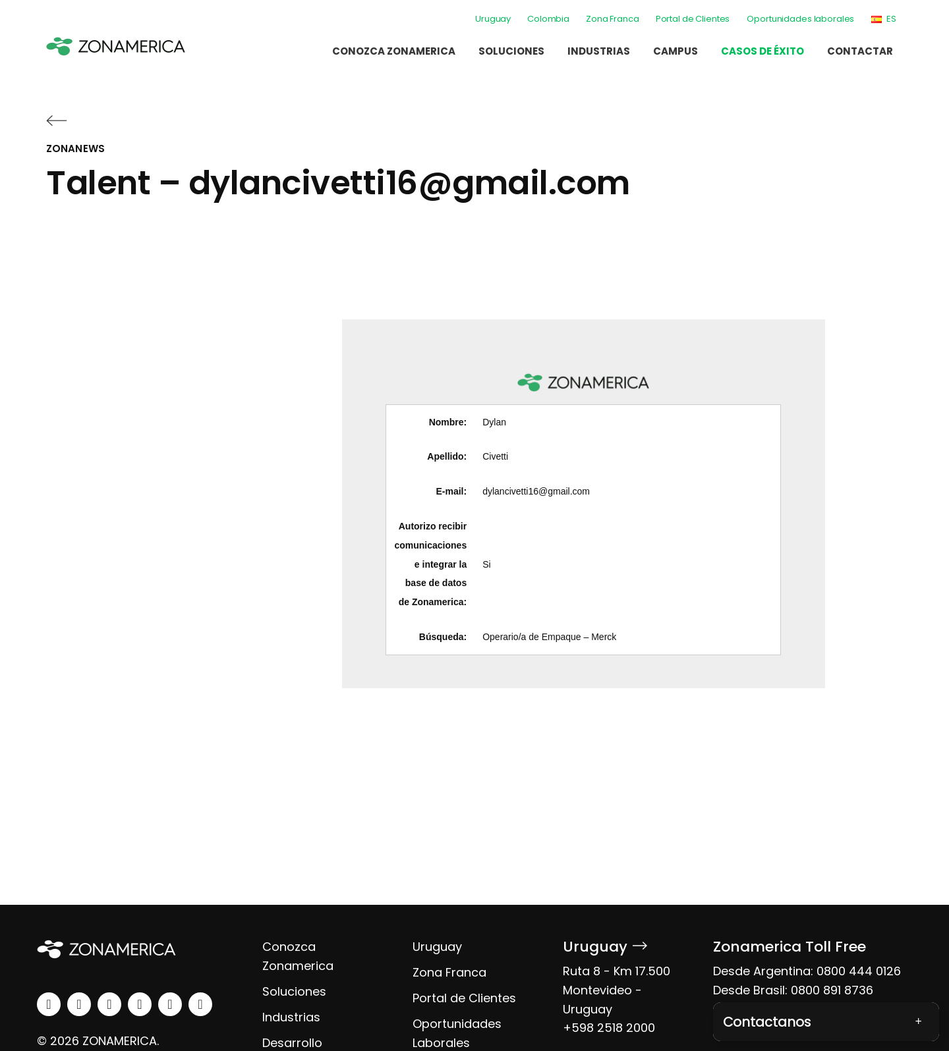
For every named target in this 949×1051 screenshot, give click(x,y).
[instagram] (79, 1004)
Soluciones (511, 51)
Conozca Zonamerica (393, 51)
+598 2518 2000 (609, 1027)
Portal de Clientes (693, 19)
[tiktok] (200, 1004)
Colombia (548, 19)
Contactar (860, 51)
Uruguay (493, 19)
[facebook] (109, 1004)
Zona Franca (612, 19)
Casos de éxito (762, 51)
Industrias (598, 51)
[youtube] (140, 1004)
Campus (675, 51)
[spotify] (170, 1004)
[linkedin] (49, 1004)
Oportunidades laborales (800, 19)
